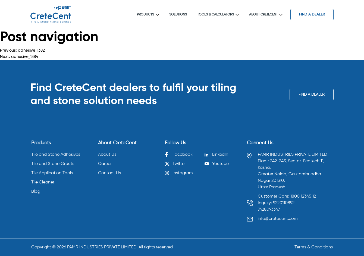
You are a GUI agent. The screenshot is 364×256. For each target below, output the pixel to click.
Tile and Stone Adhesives (55, 154)
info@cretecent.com (278, 219)
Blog (35, 191)
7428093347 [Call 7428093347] (269, 209)
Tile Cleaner (42, 182)
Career (105, 164)
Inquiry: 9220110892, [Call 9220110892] (277, 203)
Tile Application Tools (52, 173)
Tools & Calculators (218, 14)
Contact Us (109, 173)
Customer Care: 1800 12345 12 (287, 196)
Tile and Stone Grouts (52, 164)
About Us (107, 154)
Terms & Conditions (313, 247)
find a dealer (312, 14)
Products (148, 14)
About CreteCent (266, 14)
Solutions (178, 14)
